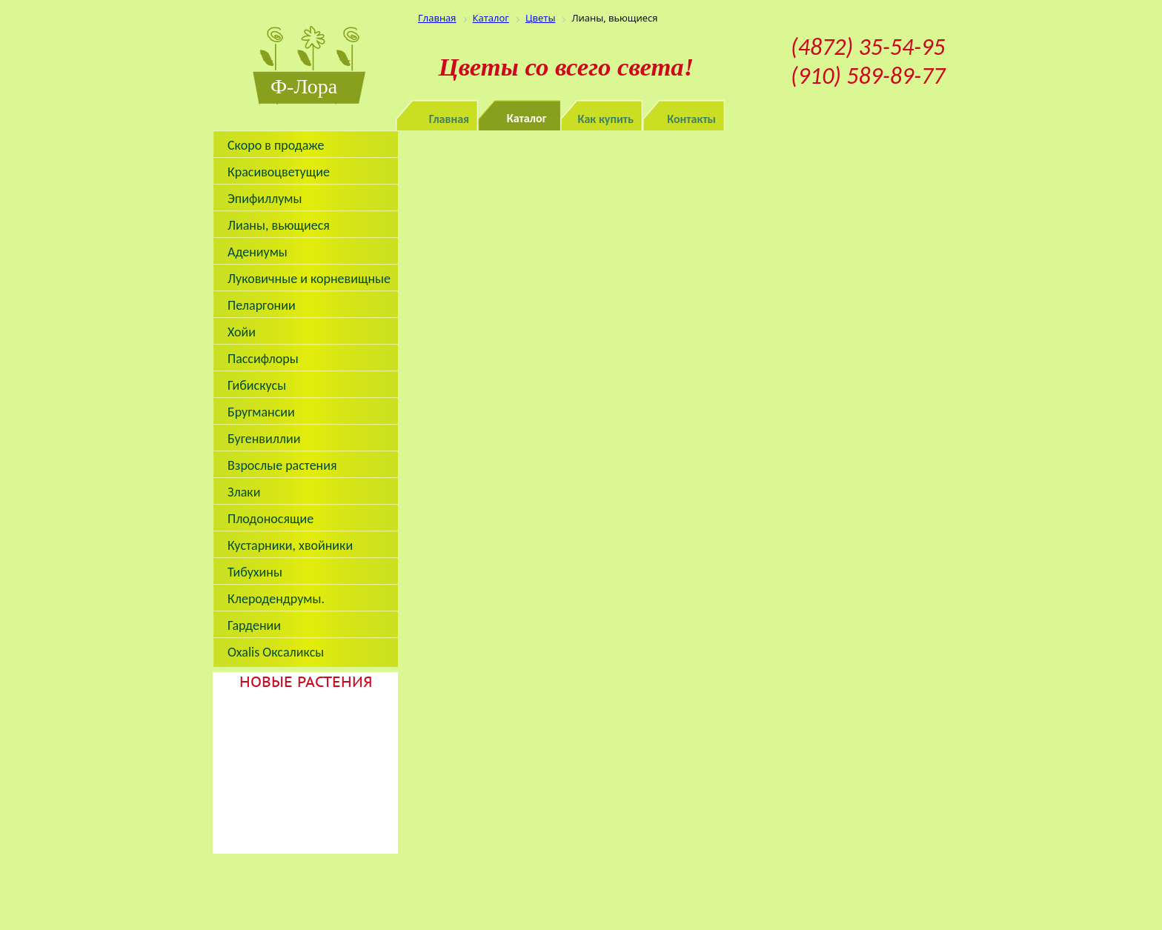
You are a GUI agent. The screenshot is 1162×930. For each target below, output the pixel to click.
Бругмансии (261, 412)
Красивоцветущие (279, 172)
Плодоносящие (270, 519)
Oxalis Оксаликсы (276, 652)
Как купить (606, 119)
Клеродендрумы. (276, 599)
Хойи (242, 332)
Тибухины (255, 572)
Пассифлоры (263, 359)
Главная (449, 119)
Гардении (254, 625)
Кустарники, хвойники (290, 545)
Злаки (244, 492)
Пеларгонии (262, 305)
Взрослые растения (282, 465)
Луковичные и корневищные (309, 278)
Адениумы (258, 252)
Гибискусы (257, 385)
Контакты (691, 119)
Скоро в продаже (276, 145)
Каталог (527, 118)
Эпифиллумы (265, 198)
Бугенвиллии (264, 439)
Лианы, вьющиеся (279, 225)
